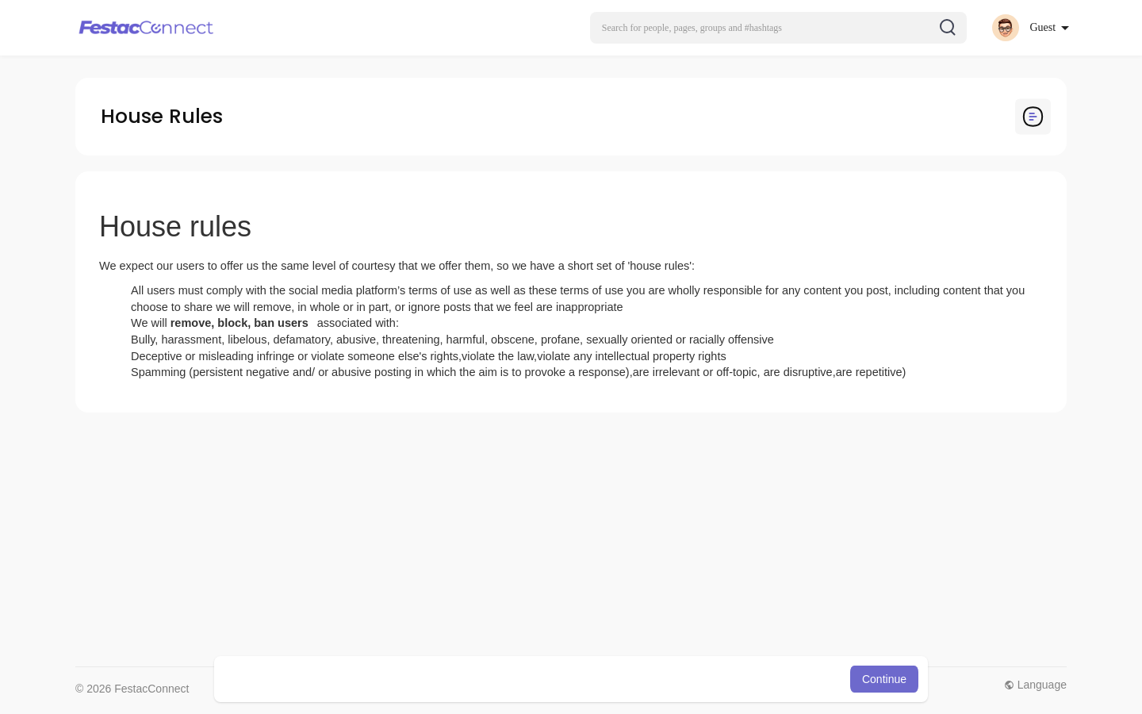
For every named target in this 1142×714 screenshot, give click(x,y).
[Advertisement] (551, 539)
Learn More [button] (651, 679)
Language (1035, 684)
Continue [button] (884, 679)
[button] (778, 28)
